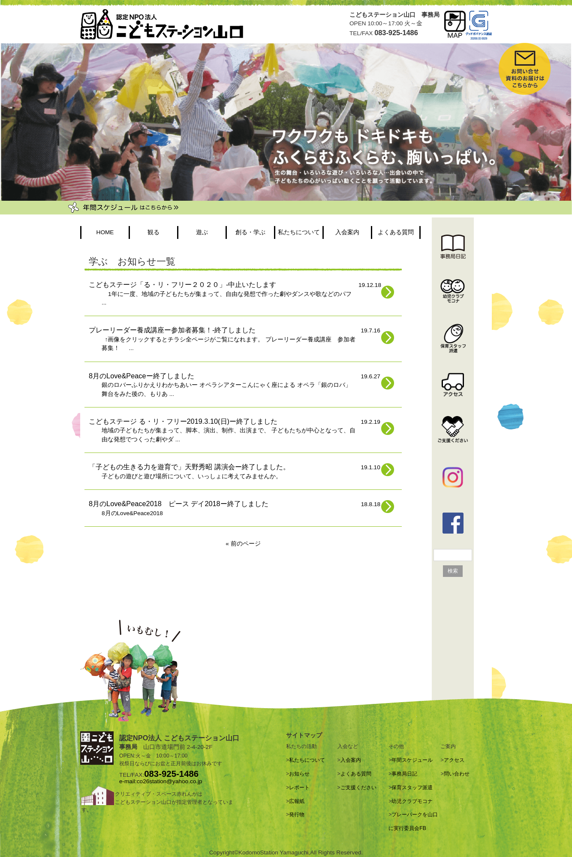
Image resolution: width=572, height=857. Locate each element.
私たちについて (299, 232)
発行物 (296, 815)
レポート (299, 788)
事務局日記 (404, 774)
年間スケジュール (412, 760)
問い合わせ (457, 774)
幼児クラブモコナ (412, 801)
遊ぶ (202, 232)
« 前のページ (243, 543)
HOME (105, 232)
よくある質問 (396, 232)
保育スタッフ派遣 (412, 788)
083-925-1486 (171, 774)
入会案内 (347, 232)
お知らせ (299, 774)
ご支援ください (358, 788)
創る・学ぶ (250, 232)
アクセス (454, 760)
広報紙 (296, 801)
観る (154, 232)
